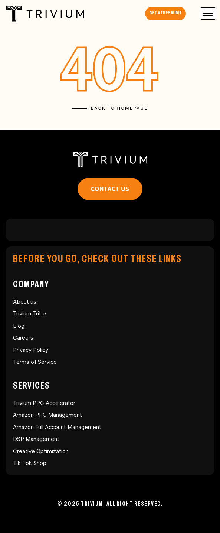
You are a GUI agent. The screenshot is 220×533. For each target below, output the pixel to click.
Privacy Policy (30, 349)
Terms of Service (35, 361)
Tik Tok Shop (29, 463)
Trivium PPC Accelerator (44, 402)
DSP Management (36, 438)
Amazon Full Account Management (57, 427)
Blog (18, 325)
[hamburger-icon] (208, 13)
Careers (23, 337)
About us (24, 301)
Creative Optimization (41, 451)
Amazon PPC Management (47, 414)
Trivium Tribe (29, 313)
